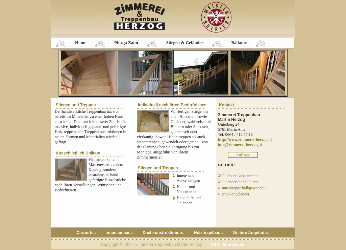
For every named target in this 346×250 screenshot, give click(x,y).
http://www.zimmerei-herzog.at (245, 139)
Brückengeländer (233, 194)
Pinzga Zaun (126, 42)
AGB (214, 244)
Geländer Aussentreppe (239, 175)
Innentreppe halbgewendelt (242, 188)
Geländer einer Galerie (238, 182)
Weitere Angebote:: (250, 232)
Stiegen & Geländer (184, 42)
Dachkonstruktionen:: (163, 232)
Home (80, 42)
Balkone (239, 42)
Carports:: (87, 232)
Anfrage (243, 154)
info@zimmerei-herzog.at (240, 144)
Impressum (233, 244)
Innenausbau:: (119, 232)
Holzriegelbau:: (208, 232)
